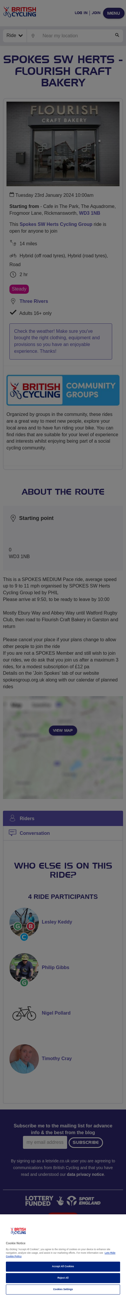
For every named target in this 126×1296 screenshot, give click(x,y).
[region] (63, 1255)
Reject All (63, 1278)
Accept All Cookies (63, 1266)
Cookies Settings (63, 1289)
